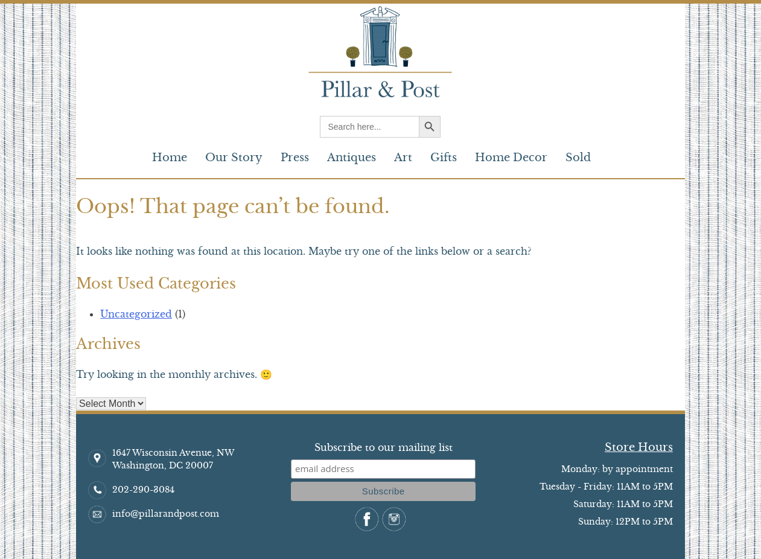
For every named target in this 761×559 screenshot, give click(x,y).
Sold (578, 157)
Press (295, 157)
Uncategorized (136, 314)
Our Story (234, 157)
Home (169, 157)
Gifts (443, 157)
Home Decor (511, 157)
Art (403, 157)
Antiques (351, 157)
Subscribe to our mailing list (383, 447)
